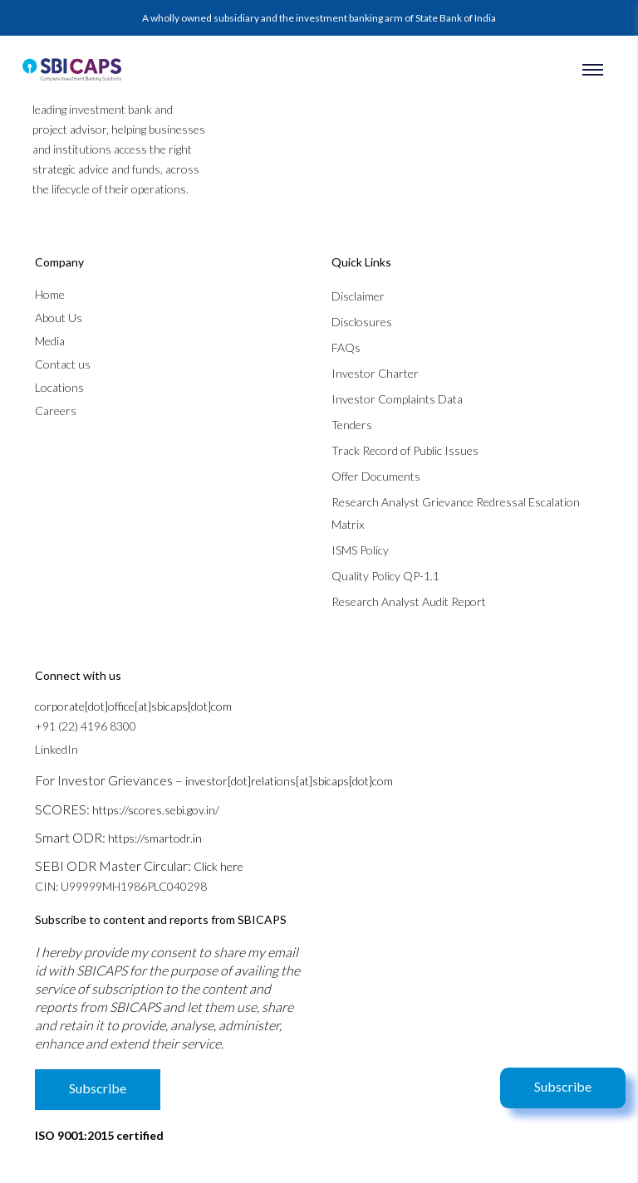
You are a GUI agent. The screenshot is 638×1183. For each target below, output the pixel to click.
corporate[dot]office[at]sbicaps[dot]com (133, 706)
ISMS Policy (360, 550)
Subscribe (562, 1086)
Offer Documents (375, 476)
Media (50, 341)
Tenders (351, 425)
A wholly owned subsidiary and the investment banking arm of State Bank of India (319, 18)
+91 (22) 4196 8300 (85, 726)
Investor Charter (375, 373)
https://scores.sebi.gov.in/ (155, 810)
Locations (59, 387)
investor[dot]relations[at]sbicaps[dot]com (289, 781)
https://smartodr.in (155, 838)
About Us (58, 317)
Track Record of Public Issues (404, 450)
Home (50, 294)
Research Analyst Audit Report (408, 601)
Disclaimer (358, 296)
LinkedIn (56, 749)
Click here (218, 866)
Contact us (63, 364)
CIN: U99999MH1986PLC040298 (121, 886)
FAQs (346, 347)
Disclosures (361, 322)
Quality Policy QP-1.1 (385, 576)
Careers (55, 410)
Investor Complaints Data (397, 399)
